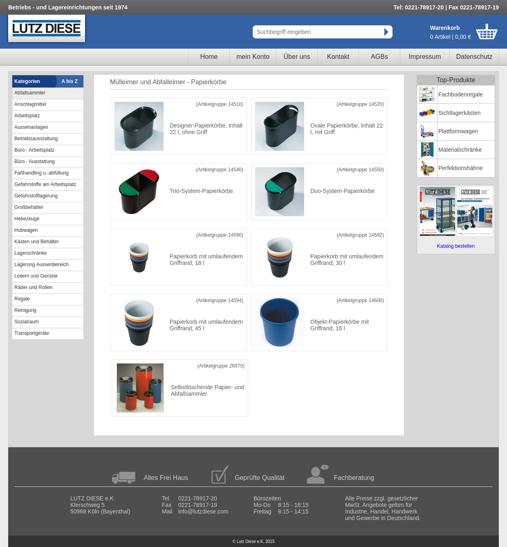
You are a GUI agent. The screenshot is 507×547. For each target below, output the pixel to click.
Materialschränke (460, 149)
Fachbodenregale (460, 94)
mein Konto (252, 56)
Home (209, 56)
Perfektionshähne (460, 168)
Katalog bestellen (456, 246)
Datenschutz (474, 56)
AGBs (379, 56)
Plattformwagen (458, 131)
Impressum (424, 56)
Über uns (297, 56)
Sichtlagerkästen (459, 113)
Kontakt (338, 56)
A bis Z (70, 81)
